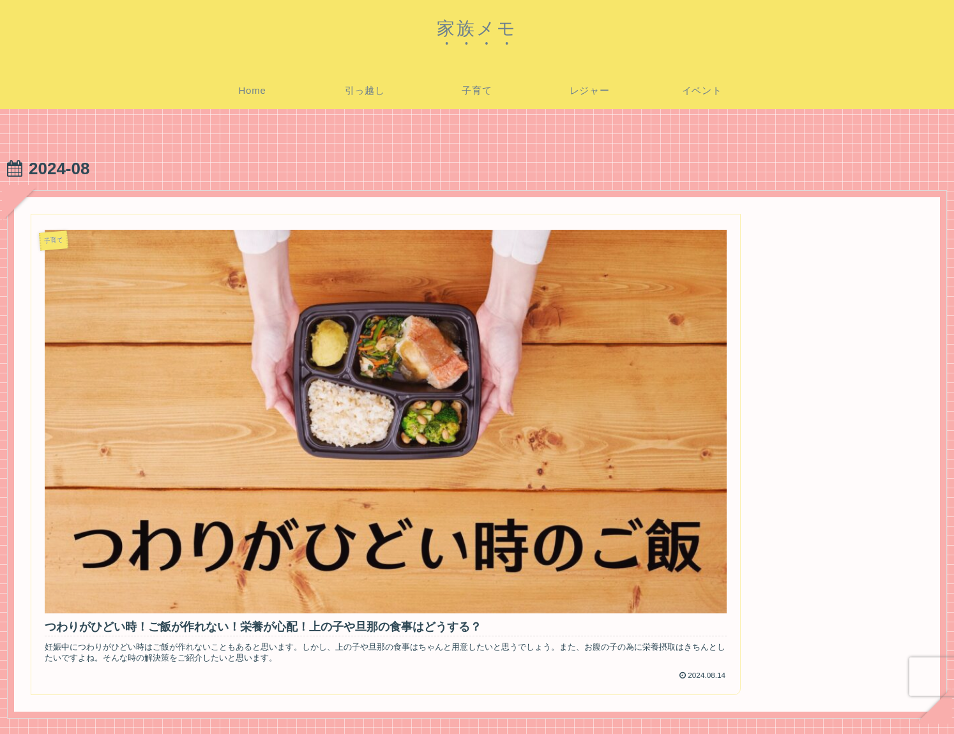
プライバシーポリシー (772, 704)
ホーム (700, 704)
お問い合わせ (857, 704)
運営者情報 (919, 704)
